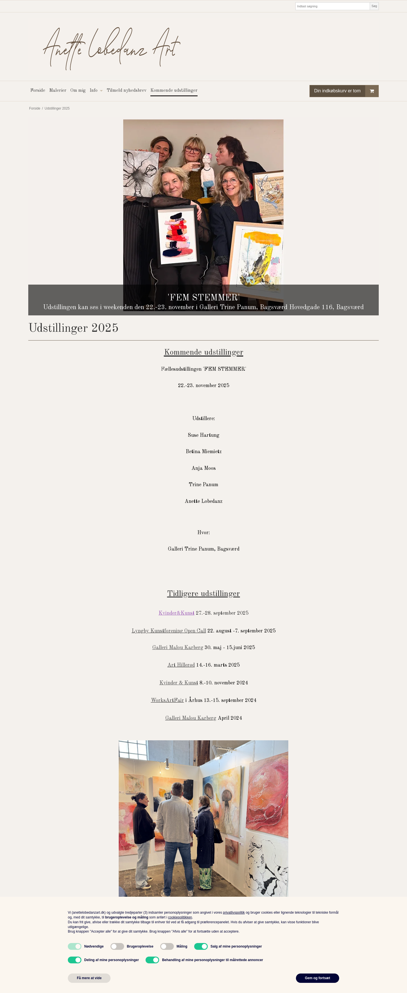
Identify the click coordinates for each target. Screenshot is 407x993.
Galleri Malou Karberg (190, 718)
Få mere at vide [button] (89, 978)
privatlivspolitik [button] (234, 913)
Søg (374, 6)
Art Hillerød (181, 665)
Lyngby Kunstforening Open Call (169, 631)
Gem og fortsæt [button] (317, 978)
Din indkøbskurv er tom (346, 91)
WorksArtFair (167, 700)
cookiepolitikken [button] (180, 917)
